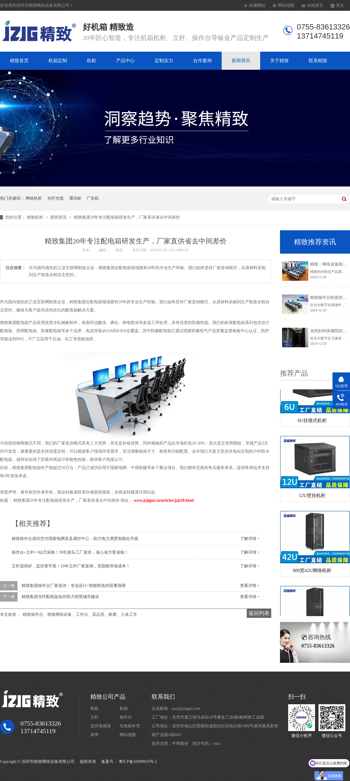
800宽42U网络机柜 (312, 571)
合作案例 (202, 60)
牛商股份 (180, 743)
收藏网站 (257, 5)
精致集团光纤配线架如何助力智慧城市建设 (60, 597)
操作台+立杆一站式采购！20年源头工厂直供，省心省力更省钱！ (70, 552)
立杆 (94, 717)
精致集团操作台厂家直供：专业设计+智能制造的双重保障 (74, 585)
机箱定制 (57, 60)
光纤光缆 (55, 198)
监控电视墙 (100, 726)
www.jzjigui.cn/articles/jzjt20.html (164, 500)
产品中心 (125, 60)
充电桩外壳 (130, 726)
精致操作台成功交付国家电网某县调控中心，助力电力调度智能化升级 (75, 538)
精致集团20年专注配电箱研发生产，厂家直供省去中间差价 (127, 217)
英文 (340, 5)
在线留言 (315, 5)
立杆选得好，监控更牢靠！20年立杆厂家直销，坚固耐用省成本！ (71, 566)
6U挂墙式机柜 (312, 421)
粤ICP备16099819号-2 (138, 761)
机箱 (124, 708)
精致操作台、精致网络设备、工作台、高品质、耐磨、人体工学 (80, 614)
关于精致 (279, 60)
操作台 (126, 717)
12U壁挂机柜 (312, 496)
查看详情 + (250, 585)
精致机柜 (35, 217)
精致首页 (19, 60)
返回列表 (259, 613)
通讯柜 (75, 198)
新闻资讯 (241, 60)
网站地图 (286, 5)
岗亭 (94, 735)
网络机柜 (34, 198)
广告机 (93, 198)
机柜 (91, 60)
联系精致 (318, 60)
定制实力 (164, 60)
